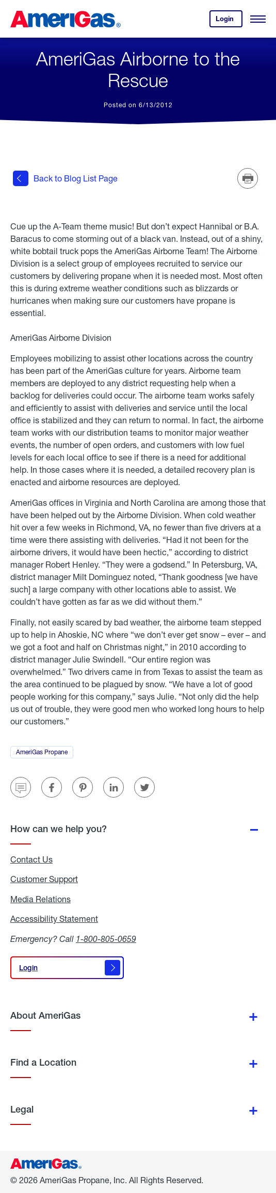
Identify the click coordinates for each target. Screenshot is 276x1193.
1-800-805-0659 (106, 938)
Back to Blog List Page (65, 178)
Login (229, 20)
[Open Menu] (258, 19)
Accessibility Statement (54, 918)
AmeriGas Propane (44, 753)
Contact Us (31, 859)
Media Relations (40, 899)
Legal (22, 1109)
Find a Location (43, 1062)
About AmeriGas (45, 1015)
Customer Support (44, 879)
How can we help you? (58, 828)
